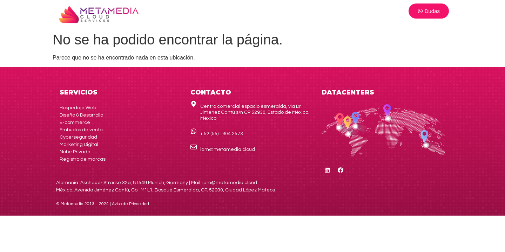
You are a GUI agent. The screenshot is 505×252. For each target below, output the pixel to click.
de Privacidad (130, 204)
